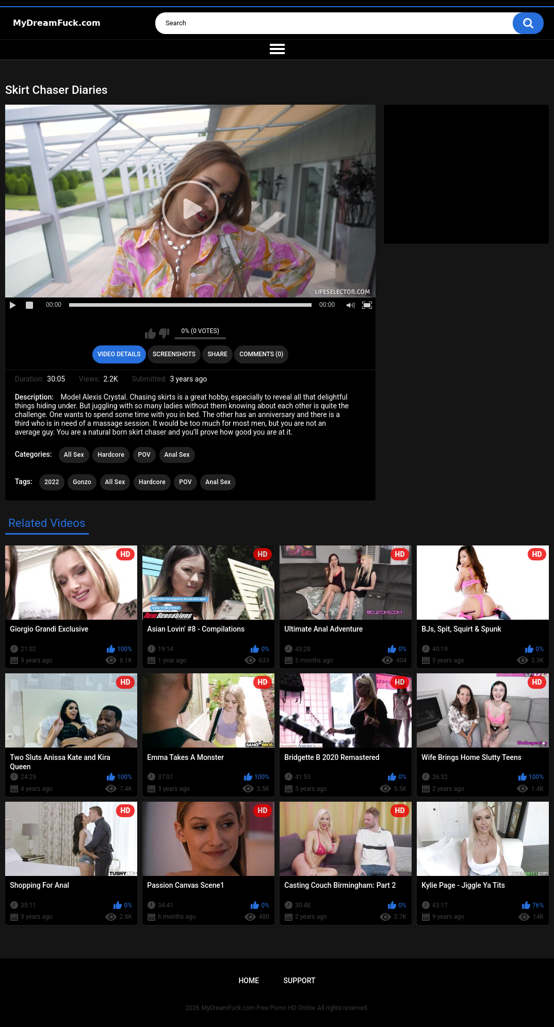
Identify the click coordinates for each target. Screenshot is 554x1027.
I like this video (150, 333)
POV (144, 454)
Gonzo (82, 482)
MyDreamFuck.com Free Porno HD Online (259, 1008)
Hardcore (110, 454)
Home (248, 980)
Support (300, 980)
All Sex (74, 454)
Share (217, 354)
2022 (51, 482)
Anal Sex (177, 454)
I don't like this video (163, 333)
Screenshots (174, 354)
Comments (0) (261, 354)
